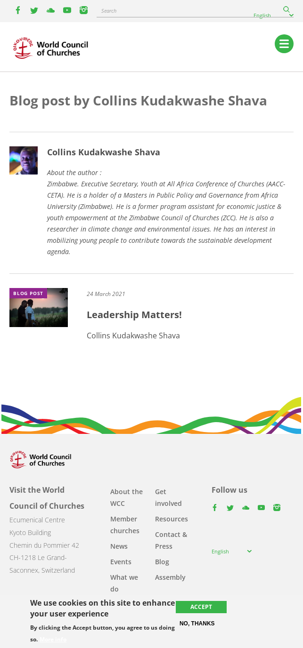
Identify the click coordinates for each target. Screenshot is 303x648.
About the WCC (126, 497)
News (119, 546)
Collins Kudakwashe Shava (103, 152)
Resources (171, 518)
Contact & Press (171, 540)
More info (53, 639)
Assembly (170, 577)
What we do (124, 583)
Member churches (124, 524)
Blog (162, 561)
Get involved (168, 497)
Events (120, 561)
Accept (201, 607)
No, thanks (197, 623)
